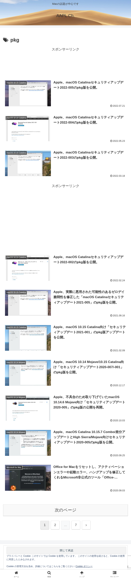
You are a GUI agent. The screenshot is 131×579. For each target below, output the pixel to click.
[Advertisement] (65, 62)
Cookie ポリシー (84, 566)
